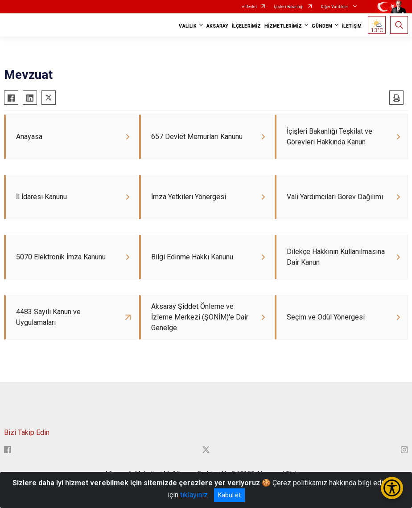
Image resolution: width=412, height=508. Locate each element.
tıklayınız (194, 495)
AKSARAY (217, 26)
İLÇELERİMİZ (246, 26)
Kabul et (229, 495)
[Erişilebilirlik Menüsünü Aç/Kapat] (392, 488)
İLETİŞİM (352, 26)
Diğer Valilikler (335, 6)
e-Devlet (249, 6)
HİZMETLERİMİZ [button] (283, 26)
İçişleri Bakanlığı (289, 6)
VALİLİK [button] (188, 26)
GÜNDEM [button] (322, 26)
